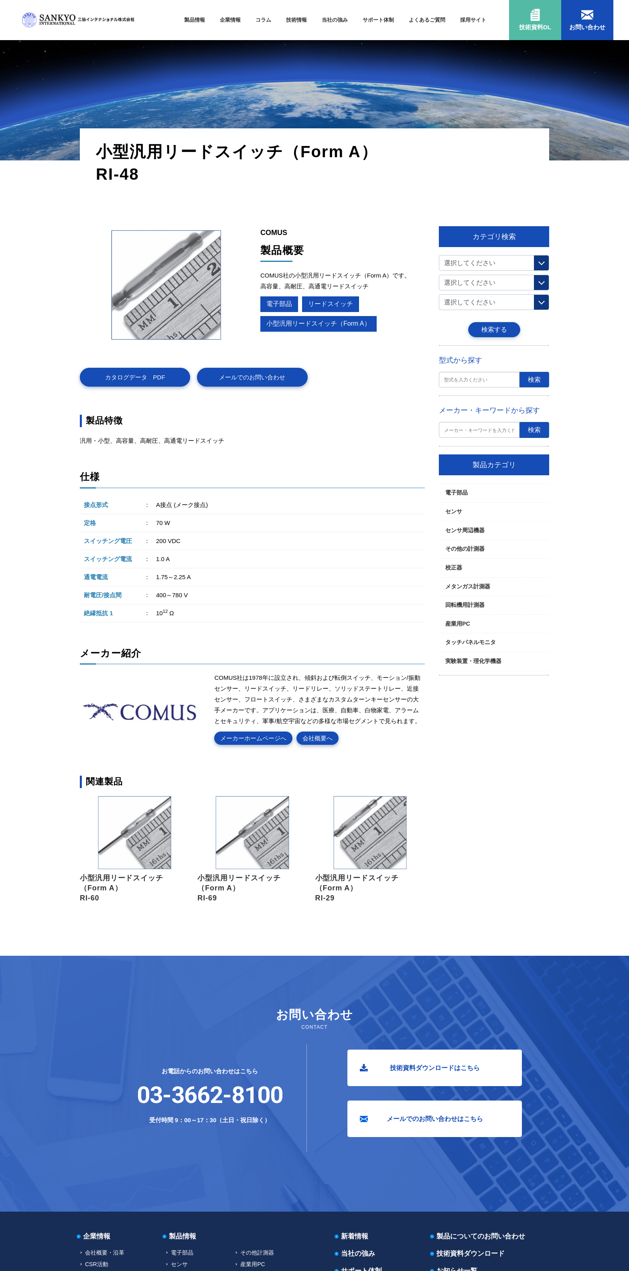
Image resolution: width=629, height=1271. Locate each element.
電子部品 (109, 205)
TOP (90, 205)
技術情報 (296, 20)
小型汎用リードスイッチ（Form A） (189, 205)
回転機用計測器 (465, 605)
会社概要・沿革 (104, 1252)
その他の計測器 (465, 548)
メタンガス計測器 (467, 586)
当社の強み (335, 20)
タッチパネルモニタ (470, 642)
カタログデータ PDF (135, 377)
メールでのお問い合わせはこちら (435, 1118)
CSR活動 (96, 1264)
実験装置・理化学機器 (473, 661)
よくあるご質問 (427, 20)
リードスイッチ (137, 205)
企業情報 (230, 20)
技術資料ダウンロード (470, 1253)
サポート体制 (378, 20)
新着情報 (354, 1236)
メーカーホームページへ (253, 738)
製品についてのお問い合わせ (480, 1236)
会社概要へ (317, 738)
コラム (263, 20)
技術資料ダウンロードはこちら (435, 1067)
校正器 (453, 567)
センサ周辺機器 (465, 530)
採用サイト (473, 20)
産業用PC (457, 623)
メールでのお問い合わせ (252, 377)
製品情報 (194, 20)
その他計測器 (257, 1252)
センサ (453, 511)
